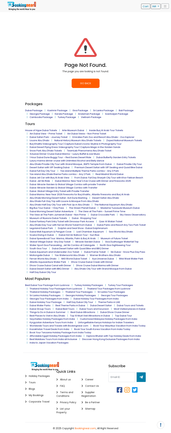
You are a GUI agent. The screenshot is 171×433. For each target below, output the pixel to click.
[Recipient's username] (121, 377)
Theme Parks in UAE (109, 302)
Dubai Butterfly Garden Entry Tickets (116, 157)
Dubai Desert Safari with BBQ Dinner (49, 268)
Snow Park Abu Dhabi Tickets (46, 150)
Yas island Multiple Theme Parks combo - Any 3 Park (89, 171)
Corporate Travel (37, 401)
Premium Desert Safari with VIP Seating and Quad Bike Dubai (108, 167)
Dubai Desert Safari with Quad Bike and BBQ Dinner (80, 248)
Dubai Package (33, 110)
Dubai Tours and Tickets (130, 305)
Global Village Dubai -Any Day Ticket (50, 241)
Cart (146, 6)
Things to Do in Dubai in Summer (48, 312)
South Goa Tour (38, 248)
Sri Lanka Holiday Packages (45, 295)
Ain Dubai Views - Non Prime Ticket (86, 133)
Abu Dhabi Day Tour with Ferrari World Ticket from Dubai (61, 225)
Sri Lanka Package (103, 110)
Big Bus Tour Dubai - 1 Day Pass (47, 208)
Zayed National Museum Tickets (124, 140)
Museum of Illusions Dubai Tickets (48, 218)
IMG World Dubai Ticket (74, 258)
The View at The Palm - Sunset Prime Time (101, 211)
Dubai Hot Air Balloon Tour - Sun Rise (79, 235)
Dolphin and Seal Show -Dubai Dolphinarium (83, 228)
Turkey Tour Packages (120, 285)
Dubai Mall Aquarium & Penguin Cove (50, 231)
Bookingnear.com (85, 428)
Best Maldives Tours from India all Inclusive (53, 339)
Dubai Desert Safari (101, 305)
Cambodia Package (41, 117)
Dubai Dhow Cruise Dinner (114, 312)
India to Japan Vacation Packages (49, 342)
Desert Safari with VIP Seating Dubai (50, 167)
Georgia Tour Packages (114, 295)
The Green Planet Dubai (82, 208)
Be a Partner (91, 402)
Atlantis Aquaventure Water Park (48, 262)
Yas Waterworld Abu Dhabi (70, 255)
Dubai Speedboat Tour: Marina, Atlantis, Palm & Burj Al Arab (63, 238)
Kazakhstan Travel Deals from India (49, 329)
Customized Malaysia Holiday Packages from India (108, 319)
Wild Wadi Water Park (131, 258)
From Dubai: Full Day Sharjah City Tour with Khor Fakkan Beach (108, 177)
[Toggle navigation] (165, 6)
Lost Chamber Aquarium (90, 231)
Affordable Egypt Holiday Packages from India (56, 336)
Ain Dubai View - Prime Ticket (46, 133)
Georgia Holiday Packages (81, 295)
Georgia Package (40, 114)
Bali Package (126, 110)
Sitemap (88, 408)
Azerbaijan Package (116, 114)
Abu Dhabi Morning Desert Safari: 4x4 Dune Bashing (58, 198)
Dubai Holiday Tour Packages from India (96, 298)
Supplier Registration (89, 394)
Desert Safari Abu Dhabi (105, 198)
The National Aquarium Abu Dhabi (113, 204)
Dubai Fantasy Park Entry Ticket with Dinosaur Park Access (62, 221)
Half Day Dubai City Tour (43, 272)
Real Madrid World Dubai (109, 174)
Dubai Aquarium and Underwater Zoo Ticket (54, 252)
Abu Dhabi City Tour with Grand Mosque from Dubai (103, 268)
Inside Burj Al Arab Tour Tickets (106, 130)
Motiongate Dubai (40, 255)
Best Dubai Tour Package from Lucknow (47, 285)
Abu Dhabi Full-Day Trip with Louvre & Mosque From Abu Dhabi (64, 201)
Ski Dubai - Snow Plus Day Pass (128, 252)
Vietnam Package (91, 117)
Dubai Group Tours (40, 309)
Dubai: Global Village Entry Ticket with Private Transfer (59, 191)
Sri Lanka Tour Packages (111, 292)
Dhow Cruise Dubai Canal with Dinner (50, 265)
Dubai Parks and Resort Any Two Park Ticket (121, 225)
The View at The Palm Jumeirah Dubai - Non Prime (58, 214)
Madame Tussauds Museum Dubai (120, 208)
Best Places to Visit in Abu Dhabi (47, 315)
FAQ (60, 386)
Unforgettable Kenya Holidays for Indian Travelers (106, 322)
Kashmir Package (57, 110)
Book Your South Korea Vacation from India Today (102, 329)
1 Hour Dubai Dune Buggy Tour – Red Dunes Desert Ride (60, 157)
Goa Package (80, 110)
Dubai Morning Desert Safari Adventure (51, 211)
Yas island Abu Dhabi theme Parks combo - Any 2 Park (60, 174)
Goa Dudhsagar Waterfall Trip (122, 241)
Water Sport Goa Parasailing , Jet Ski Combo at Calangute (62, 245)
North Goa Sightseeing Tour (115, 245)
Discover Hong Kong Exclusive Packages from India (111, 339)
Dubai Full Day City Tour (42, 171)
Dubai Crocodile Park (103, 214)
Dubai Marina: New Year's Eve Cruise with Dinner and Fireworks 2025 (93, 181)
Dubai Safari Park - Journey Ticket (48, 137)
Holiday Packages (37, 376)
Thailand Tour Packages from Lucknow (108, 288)
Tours (30, 382)
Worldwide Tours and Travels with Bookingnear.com (59, 325)
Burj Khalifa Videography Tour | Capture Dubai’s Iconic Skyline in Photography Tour (76, 143)
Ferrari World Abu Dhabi (43, 258)
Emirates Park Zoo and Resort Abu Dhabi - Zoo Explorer (103, 137)
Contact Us (90, 386)
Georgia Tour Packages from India (49, 298)
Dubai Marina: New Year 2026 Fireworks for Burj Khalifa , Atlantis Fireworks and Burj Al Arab (80, 194)
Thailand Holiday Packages (45, 292)
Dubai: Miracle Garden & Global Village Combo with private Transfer (68, 184)
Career (87, 379)
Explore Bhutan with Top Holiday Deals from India (114, 336)
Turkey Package (67, 117)
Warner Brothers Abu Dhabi (105, 255)
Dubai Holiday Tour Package (46, 302)
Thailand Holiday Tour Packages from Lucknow (56, 288)
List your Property (63, 410)
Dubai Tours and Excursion (94, 309)
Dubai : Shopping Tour (84, 218)
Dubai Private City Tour (129, 164)
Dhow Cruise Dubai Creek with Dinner (92, 262)
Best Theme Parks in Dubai (70, 305)
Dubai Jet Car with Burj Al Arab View (49, 177)
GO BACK (85, 83)
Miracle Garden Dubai (87, 241)
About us (63, 379)
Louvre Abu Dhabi (39, 140)
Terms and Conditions (64, 394)
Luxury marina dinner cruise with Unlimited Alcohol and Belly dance (67, 160)
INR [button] (154, 6)
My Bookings (34, 395)
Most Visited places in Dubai (129, 309)
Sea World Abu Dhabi (121, 231)
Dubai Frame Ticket (95, 252)
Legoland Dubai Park (41, 228)
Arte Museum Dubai (73, 130)
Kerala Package (64, 114)
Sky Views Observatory (133, 214)
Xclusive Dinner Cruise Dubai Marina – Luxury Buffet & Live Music (65, 154)
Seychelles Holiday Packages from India (52, 319)
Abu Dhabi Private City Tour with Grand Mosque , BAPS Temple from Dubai (71, 164)
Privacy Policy (66, 402)
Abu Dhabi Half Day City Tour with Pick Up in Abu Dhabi (59, 204)
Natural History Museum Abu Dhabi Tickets (77, 140)
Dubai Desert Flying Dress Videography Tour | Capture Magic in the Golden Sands (75, 147)
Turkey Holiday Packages (89, 285)
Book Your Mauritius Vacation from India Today (119, 325)
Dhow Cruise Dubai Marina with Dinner (97, 265)
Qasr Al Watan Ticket (110, 221)
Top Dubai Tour (123, 315)
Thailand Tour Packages (79, 292)
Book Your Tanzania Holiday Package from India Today (60, 332)
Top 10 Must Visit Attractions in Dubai (90, 315)
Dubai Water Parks (40, 305)
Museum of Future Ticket (114, 238)
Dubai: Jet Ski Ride (40, 181)
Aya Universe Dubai (103, 258)
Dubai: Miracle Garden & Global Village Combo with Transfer (63, 187)
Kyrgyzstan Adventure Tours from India (51, 322)
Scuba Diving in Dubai (42, 235)
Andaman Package (89, 114)
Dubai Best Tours (65, 309)
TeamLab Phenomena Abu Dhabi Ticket (89, 150)
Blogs (30, 389)
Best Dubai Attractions (83, 312)
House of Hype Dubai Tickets (41, 130)
